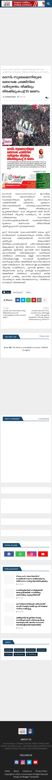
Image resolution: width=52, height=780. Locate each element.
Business (20, 650)
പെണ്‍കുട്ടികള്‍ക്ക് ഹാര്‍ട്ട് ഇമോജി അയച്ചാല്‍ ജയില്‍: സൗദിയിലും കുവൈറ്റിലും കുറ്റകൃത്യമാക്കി (29, 592)
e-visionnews (26, 774)
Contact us (27, 771)
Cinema (42, 650)
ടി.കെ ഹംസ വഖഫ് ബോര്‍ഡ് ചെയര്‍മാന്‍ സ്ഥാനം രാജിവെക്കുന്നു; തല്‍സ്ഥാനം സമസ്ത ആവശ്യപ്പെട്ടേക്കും (32, 578)
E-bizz (9, 654)
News (10, 69)
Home (4, 69)
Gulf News (32, 654)
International (17, 292)
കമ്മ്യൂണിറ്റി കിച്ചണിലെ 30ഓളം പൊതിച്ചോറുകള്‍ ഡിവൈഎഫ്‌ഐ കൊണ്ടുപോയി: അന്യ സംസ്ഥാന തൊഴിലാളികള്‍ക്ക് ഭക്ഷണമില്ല (30, 621)
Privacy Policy (41, 771)
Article (9, 650)
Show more (44, 336)
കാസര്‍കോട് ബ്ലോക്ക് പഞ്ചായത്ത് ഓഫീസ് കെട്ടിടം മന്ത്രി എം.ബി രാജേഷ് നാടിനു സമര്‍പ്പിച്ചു (31, 606)
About (16, 771)
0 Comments (43, 418)
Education (20, 654)
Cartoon (31, 650)
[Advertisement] (26, 35)
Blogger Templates (31, 777)
